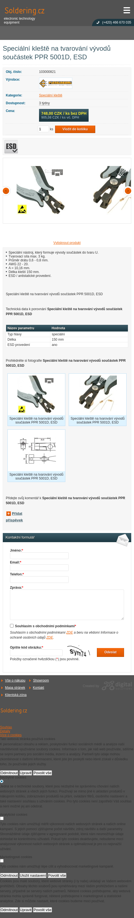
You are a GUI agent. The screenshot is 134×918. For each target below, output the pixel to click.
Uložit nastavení (33, 875)
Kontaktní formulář (20, 537)
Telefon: (17, 574)
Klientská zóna (16, 695)
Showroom (41, 680)
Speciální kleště (50, 95)
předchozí (7, 191)
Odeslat (110, 652)
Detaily (5, 731)
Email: (15, 562)
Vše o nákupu (15, 680)
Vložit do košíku (75, 129)
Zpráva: (16, 588)
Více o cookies (11, 735)
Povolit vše (42, 773)
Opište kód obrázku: (26, 647)
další (127, 191)
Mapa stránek (15, 688)
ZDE (69, 632)
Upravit (26, 773)
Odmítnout (9, 773)
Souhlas (6, 727)
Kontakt (38, 688)
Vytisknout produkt (67, 243)
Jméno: (16, 550)
